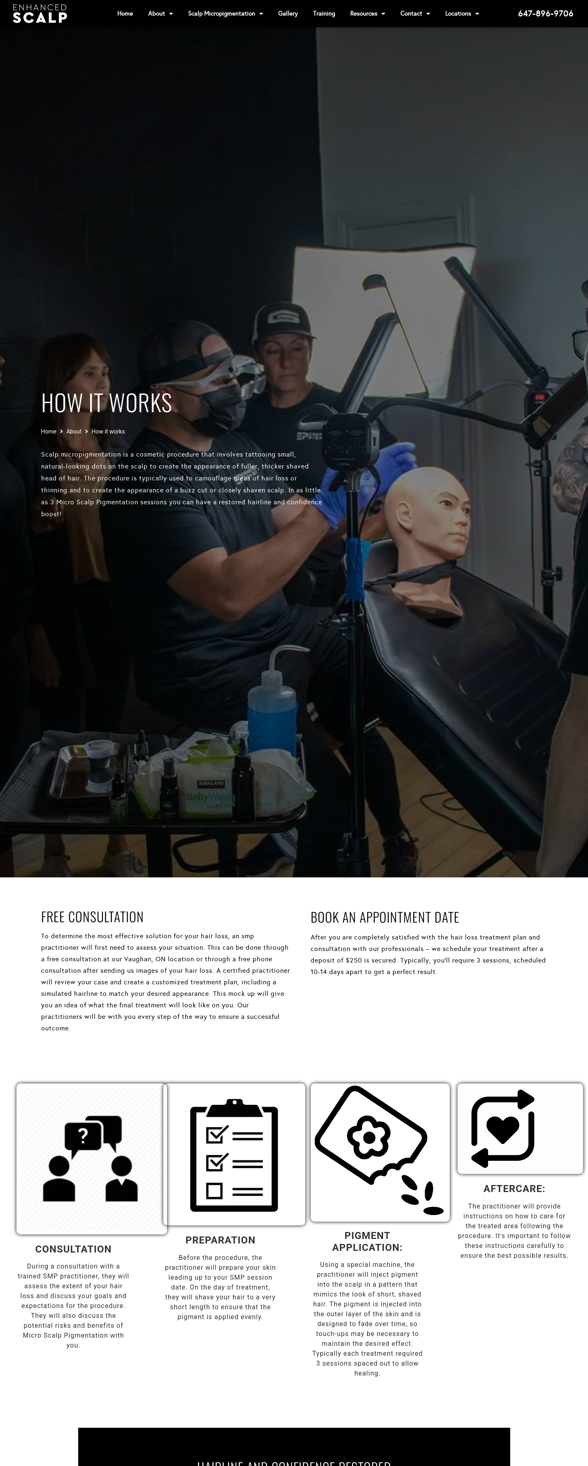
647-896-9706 (546, 14)
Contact (415, 14)
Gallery (288, 13)
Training (324, 13)
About (160, 14)
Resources (367, 14)
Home (125, 13)
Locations (462, 14)
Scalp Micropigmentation (225, 14)
